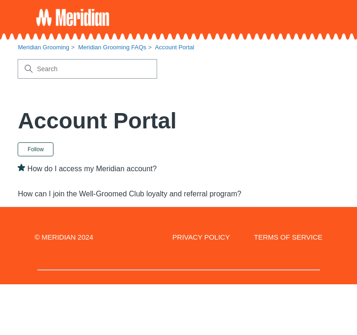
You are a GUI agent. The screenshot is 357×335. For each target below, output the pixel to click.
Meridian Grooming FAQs (112, 47)
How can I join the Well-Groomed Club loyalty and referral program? (129, 194)
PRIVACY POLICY (201, 237)
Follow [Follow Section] (35, 149)
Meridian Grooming (43, 47)
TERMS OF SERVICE (288, 237)
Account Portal (174, 47)
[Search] (87, 69)
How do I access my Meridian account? (92, 169)
